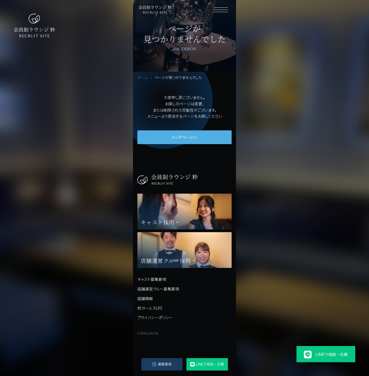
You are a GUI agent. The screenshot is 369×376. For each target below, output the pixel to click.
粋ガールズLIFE (150, 308)
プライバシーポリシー (155, 317)
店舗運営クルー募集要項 (158, 289)
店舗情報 (145, 298)
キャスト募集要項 (151, 279)
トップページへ (184, 137)
